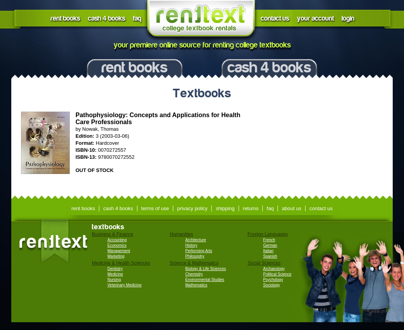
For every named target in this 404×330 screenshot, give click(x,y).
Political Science (277, 274)
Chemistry (194, 274)
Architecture (195, 240)
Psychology (273, 279)
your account (315, 18)
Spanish (270, 256)
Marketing (116, 256)
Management (118, 251)
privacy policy (192, 208)
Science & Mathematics (194, 263)
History (191, 245)
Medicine (115, 274)
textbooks (108, 227)
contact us (275, 18)
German (270, 245)
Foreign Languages (268, 234)
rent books (65, 18)
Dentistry (115, 269)
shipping (225, 208)
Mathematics (196, 285)
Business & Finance (112, 234)
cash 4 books (106, 18)
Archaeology (274, 269)
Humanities (181, 234)
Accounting (116, 240)
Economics (116, 245)
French (269, 240)
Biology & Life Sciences (205, 269)
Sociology (271, 285)
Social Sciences (264, 263)
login (348, 18)
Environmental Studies (204, 279)
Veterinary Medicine (124, 285)
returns (250, 208)
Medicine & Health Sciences (121, 263)
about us (291, 208)
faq (137, 18)
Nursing (114, 279)
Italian (268, 251)
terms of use (155, 208)
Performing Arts (198, 251)
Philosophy (194, 256)
